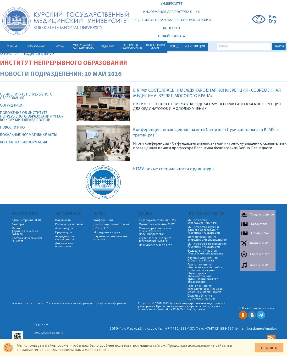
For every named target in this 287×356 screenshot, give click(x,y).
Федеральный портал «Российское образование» (206, 252)
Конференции (103, 220)
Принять (269, 347)
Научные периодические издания (111, 238)
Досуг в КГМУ (259, 265)
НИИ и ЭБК (101, 228)
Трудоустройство (262, 214)
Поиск (39, 303)
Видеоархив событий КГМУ (157, 220)
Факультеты (63, 220)
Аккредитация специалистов (65, 238)
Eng (272, 21)
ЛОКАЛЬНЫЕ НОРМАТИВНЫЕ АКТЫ (28, 135)
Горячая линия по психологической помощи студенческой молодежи (206, 289)
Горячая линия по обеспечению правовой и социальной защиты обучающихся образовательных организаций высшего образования (205, 273)
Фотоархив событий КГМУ (157, 224)
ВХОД (174, 46)
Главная (17, 303)
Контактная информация (23, 142)
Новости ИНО (12, 128)
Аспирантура (64, 228)
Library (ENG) (260, 233)
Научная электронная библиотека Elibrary (203, 259)
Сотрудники (11, 105)
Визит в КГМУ (259, 243)
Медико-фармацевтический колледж (25, 231)
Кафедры (18, 224)
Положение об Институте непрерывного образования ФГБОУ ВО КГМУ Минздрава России (32, 116)
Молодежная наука (107, 232)
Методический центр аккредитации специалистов (207, 238)
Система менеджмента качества (27, 240)
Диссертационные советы (111, 224)
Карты (29, 303)
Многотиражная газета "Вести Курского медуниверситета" (155, 231)
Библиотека (259, 224)
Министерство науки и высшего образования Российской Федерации (204, 230)
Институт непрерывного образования (63, 63)
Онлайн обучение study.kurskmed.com (201, 297)
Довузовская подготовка (64, 245)
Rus (272, 17)
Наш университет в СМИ (156, 245)
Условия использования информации (69, 303)
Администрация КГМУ (27, 220)
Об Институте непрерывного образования (26, 96)
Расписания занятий (69, 224)
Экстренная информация (111, 303)
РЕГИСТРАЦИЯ (195, 46)
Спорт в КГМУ (259, 254)
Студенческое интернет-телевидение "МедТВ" (156, 240)
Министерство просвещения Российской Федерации (207, 245)
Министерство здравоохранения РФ (202, 222)
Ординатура (63, 232)
